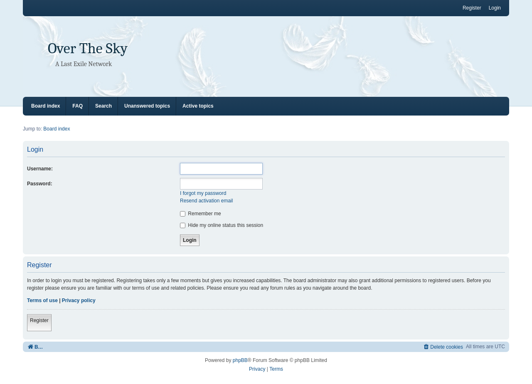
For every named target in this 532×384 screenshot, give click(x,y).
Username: (40, 169)
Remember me (200, 214)
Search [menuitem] (103, 106)
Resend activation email (206, 201)
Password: (39, 184)
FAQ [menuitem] (77, 106)
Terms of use (42, 300)
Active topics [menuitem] (198, 106)
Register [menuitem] (472, 8)
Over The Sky (88, 48)
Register (39, 320)
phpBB (240, 360)
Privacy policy (79, 300)
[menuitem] (443, 347)
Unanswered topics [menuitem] (147, 106)
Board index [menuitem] (45, 106)
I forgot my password (203, 193)
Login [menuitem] (495, 8)
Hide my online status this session (221, 225)
